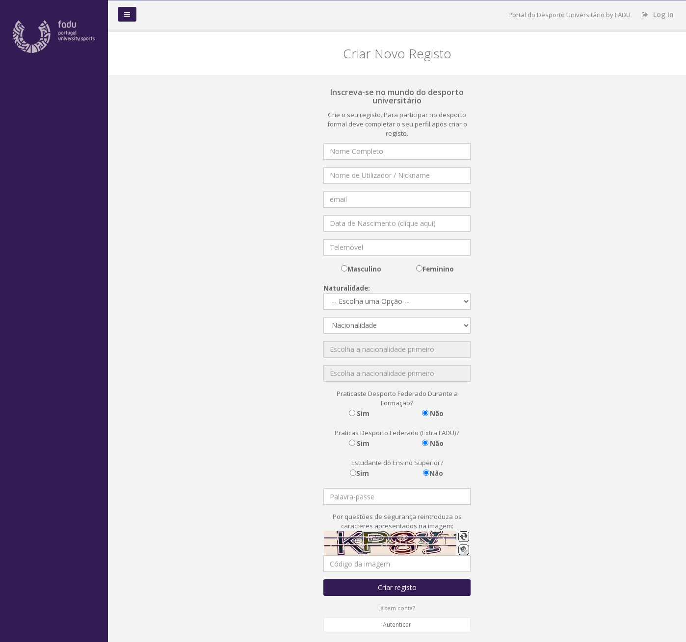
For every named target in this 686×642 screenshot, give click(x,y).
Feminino (438, 269)
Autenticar (397, 624)
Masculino (364, 269)
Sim (362, 413)
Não (436, 413)
